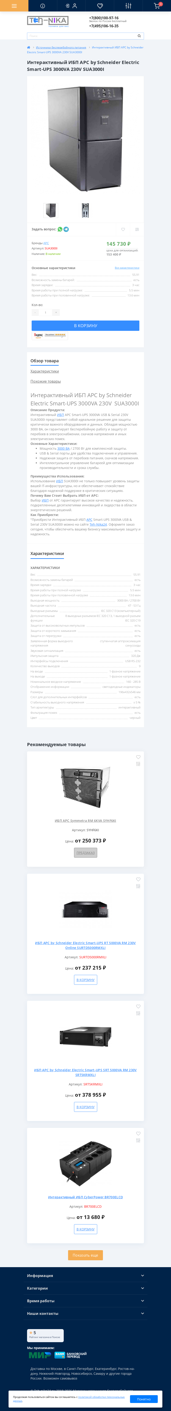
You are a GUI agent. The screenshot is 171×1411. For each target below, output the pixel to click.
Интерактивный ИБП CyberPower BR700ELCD (85, 1197)
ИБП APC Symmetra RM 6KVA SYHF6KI (85, 820)
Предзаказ (86, 853)
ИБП (60, 415)
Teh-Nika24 (98, 524)
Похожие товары (45, 381)
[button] (71, 5)
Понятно (144, 1399)
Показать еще (85, 1255)
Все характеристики (127, 267)
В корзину (85, 325)
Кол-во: (37, 305)
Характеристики (44, 371)
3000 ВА (63, 448)
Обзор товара (44, 360)
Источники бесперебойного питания (61, 47)
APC (46, 243)
